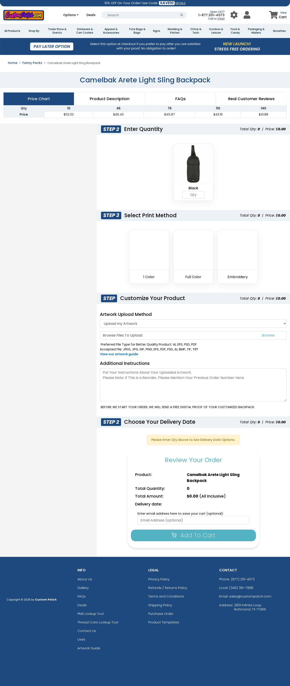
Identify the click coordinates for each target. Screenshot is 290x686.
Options (69, 15)
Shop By (34, 31)
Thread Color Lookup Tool (97, 622)
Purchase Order (160, 613)
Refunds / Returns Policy (167, 587)
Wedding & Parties (174, 30)
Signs (156, 31)
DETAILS (180, 3)
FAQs (81, 596)
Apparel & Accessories (111, 30)
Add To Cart (193, 535)
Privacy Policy (158, 579)
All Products (12, 31)
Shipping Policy (160, 605)
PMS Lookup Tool (90, 613)
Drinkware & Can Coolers (84, 30)
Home (12, 63)
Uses (81, 639)
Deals (90, 15)
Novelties (279, 31)
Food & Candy (235, 30)
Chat (221, 18)
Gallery (83, 587)
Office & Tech (195, 30)
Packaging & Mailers (256, 30)
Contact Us (86, 630)
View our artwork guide (119, 354)
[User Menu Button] (234, 15)
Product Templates (163, 622)
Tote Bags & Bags (137, 30)
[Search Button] (182, 15)
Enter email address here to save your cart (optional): (181, 513)
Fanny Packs (32, 63)
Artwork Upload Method (126, 314)
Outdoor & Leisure (216, 30)
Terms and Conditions (166, 596)
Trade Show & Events (57, 30)
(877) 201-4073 (243, 579)
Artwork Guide (88, 648)
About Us (84, 579)
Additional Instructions (125, 363)
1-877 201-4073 (211, 15)
